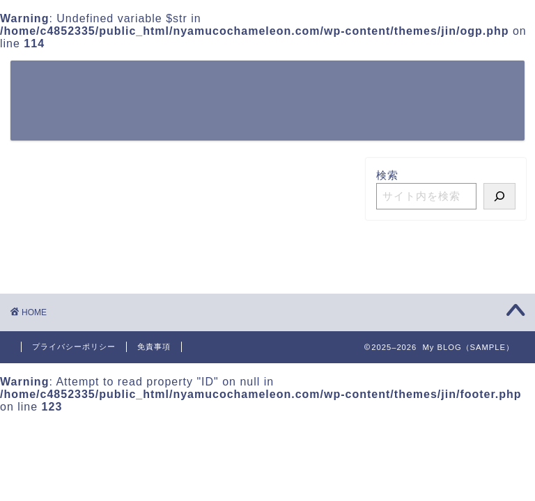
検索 (387, 175)
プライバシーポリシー (74, 346)
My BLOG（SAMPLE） (67, 100)
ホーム (149, 82)
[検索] (499, 196)
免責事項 (154, 346)
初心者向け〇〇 (171, 110)
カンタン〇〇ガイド (412, 82)
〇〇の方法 (313, 82)
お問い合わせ (264, 110)
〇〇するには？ (226, 82)
